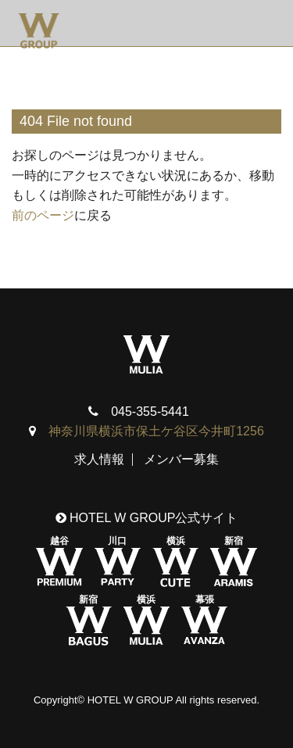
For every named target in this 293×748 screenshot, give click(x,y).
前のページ (43, 215)
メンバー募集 (181, 459)
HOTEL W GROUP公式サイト (146, 517)
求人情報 (99, 459)
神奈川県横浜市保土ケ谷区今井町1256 (156, 431)
